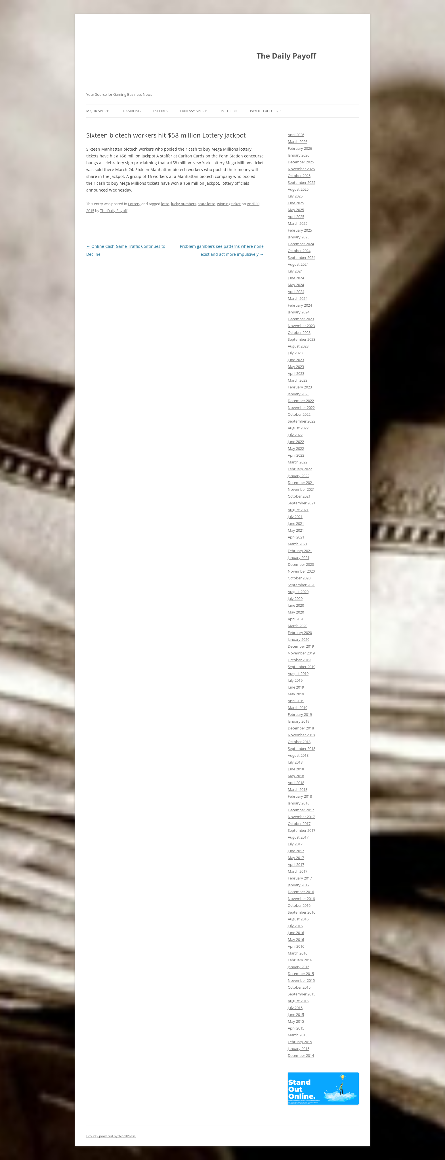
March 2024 (297, 298)
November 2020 (301, 571)
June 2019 (296, 687)
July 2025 (295, 196)
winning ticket (229, 203)
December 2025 (301, 162)
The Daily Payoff (286, 56)
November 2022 (301, 407)
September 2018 (301, 748)
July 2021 (295, 516)
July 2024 (295, 271)
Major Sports (98, 111)
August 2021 (298, 509)
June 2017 (296, 850)
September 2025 (301, 182)
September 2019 (301, 666)
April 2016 (296, 946)
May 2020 (296, 612)
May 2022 (296, 448)
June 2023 (296, 359)
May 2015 (296, 1021)
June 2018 (296, 769)
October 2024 (299, 250)
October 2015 (299, 987)
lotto (165, 203)
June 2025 (296, 202)
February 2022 (300, 468)
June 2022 (296, 441)
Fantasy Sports (194, 111)
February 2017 (300, 878)
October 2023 (299, 332)
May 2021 (296, 530)
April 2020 (296, 618)
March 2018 (297, 789)
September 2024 (301, 257)
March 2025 (297, 223)
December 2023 (301, 318)
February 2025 (300, 230)
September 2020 (301, 584)
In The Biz (229, 111)
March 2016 (297, 953)
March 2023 (297, 380)
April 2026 (296, 134)
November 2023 (301, 325)
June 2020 (296, 605)
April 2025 (296, 216)
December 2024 (301, 243)
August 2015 (298, 1000)
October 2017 (299, 823)
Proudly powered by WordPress (111, 1136)
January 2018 (298, 803)
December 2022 (301, 400)
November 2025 (301, 168)
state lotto (206, 203)
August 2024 (298, 264)
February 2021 (300, 550)
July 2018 (295, 762)
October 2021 (299, 496)
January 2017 (298, 884)
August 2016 (298, 919)
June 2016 (296, 932)
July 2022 (295, 434)
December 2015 (301, 973)
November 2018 (301, 734)
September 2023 (301, 339)
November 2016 (301, 898)
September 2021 (301, 503)
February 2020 (300, 632)
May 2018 (296, 775)
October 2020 (299, 578)
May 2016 (296, 939)
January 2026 (298, 155)
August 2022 (298, 428)
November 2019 (301, 653)
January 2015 (298, 1048)
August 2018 (298, 755)
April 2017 (296, 864)
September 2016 (301, 912)
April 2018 (296, 782)
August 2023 (298, 346)
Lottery (134, 203)
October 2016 (299, 905)
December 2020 (301, 564)
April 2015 (296, 1028)
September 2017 (301, 830)
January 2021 (298, 557)
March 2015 (297, 1035)
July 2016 (295, 925)
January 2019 (298, 721)
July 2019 (295, 680)
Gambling (132, 111)
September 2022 (301, 421)
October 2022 (299, 414)
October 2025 (299, 175)
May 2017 (296, 857)
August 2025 (298, 189)
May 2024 (296, 284)
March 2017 (297, 871)
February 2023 (300, 387)
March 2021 (297, 543)
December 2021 (301, 482)
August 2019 (298, 673)
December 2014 (301, 1055)
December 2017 (301, 809)
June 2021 (296, 523)
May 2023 (296, 366)
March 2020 (297, 625)
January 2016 (298, 966)
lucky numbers (183, 203)
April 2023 (296, 373)
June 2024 (296, 277)
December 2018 (301, 728)
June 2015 (296, 1014)
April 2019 (296, 700)
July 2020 (295, 598)
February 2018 (300, 796)
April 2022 (296, 455)
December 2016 (301, 891)
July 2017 (295, 844)
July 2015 (295, 1007)
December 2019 (301, 646)
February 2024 (300, 305)
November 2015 (301, 980)
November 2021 (301, 489)
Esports (160, 111)
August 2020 (298, 591)
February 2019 (300, 714)
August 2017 (298, 837)
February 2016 (300, 959)
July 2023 (295, 353)
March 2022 (297, 462)
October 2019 (299, 659)
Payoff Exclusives (266, 111)
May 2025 (296, 209)
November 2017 (301, 816)
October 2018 (299, 741)
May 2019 (296, 694)
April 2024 (296, 291)
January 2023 (298, 393)
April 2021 (296, 537)
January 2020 (298, 639)
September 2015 (301, 994)
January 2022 (298, 475)
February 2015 (300, 1041)
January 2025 (298, 237)
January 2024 (298, 312)
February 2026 (300, 148)
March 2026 (297, 141)
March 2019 (297, 707)
